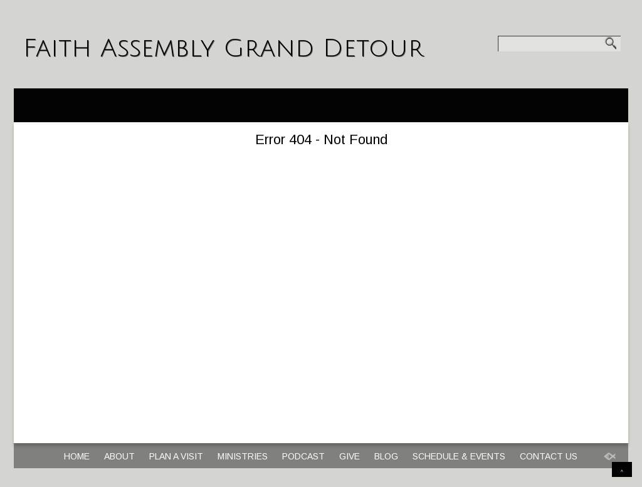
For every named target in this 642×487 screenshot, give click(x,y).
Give (349, 456)
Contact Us (548, 456)
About (119, 456)
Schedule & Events (459, 456)
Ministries (243, 456)
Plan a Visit (176, 456)
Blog (386, 456)
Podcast (303, 456)
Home (77, 456)
